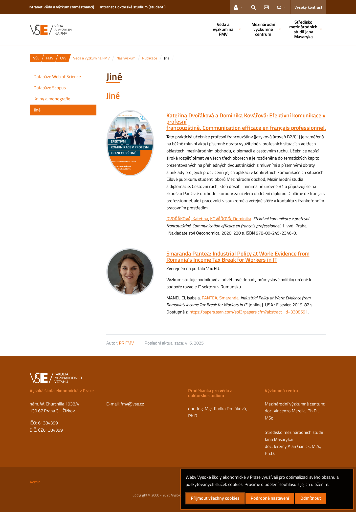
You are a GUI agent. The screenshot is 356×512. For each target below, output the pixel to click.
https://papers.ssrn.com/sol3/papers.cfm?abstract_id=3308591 (249, 312)
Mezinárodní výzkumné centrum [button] (263, 29)
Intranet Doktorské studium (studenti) (133, 7)
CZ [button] (279, 7)
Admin (35, 482)
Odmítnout (310, 498)
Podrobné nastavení (270, 498)
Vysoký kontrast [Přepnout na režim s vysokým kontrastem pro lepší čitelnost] (308, 7)
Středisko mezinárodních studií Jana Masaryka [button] (303, 29)
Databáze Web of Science (57, 76)
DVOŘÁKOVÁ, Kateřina (187, 218)
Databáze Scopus (50, 87)
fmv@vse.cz (132, 404)
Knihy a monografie (52, 98)
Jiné (37, 110)
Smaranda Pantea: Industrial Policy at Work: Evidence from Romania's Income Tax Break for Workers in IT (238, 256)
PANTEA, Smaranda (220, 297)
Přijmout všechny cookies (215, 498)
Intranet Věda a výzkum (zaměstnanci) (61, 7)
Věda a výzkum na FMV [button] (223, 29)
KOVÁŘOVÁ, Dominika (230, 218)
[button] (238, 7)
